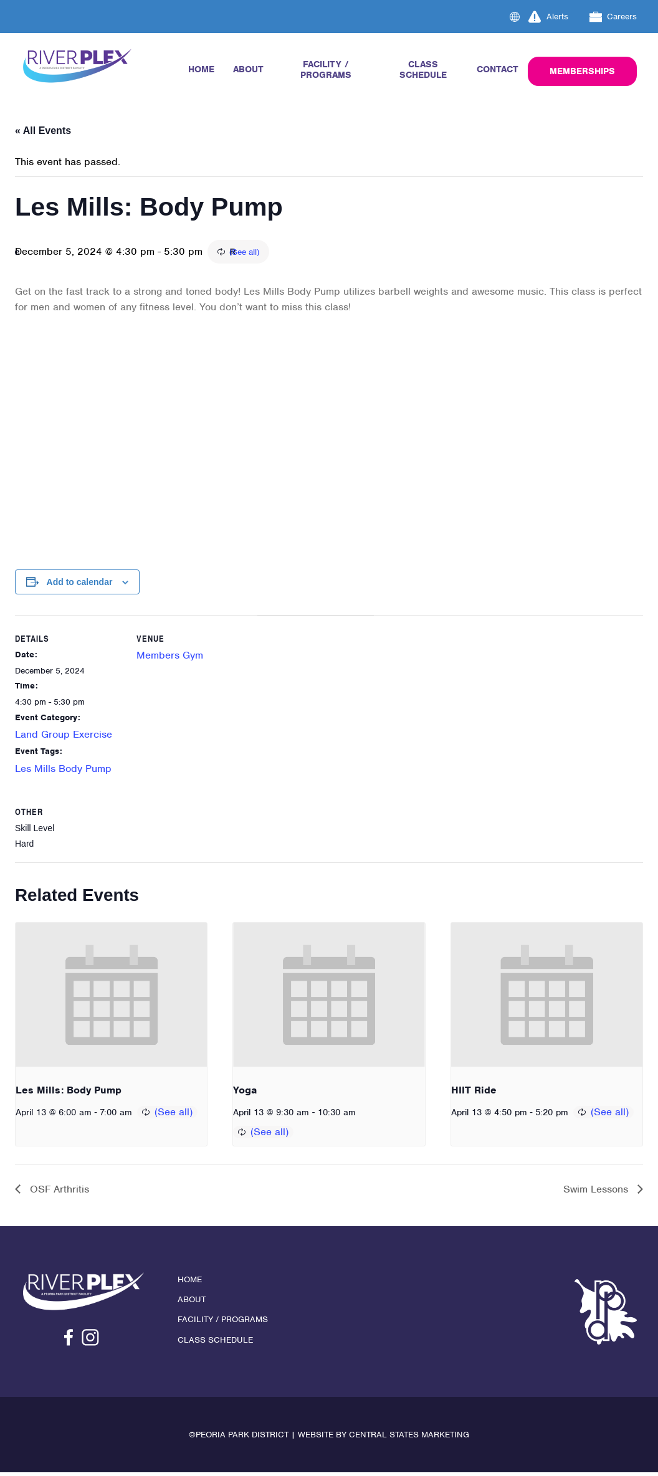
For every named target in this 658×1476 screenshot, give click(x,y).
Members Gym (173, 657)
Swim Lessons (597, 1192)
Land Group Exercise (63, 736)
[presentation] (111, 997)
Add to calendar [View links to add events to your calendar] (80, 583)
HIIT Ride (474, 1093)
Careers (613, 17)
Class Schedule (423, 69)
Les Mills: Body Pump (69, 1093)
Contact (497, 69)
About (248, 69)
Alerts (548, 17)
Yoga (245, 1093)
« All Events (43, 130)
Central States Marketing (409, 1438)
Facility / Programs (325, 69)
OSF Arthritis (58, 1192)
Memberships (582, 71)
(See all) (315, 252)
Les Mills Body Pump (63, 769)
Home (201, 69)
